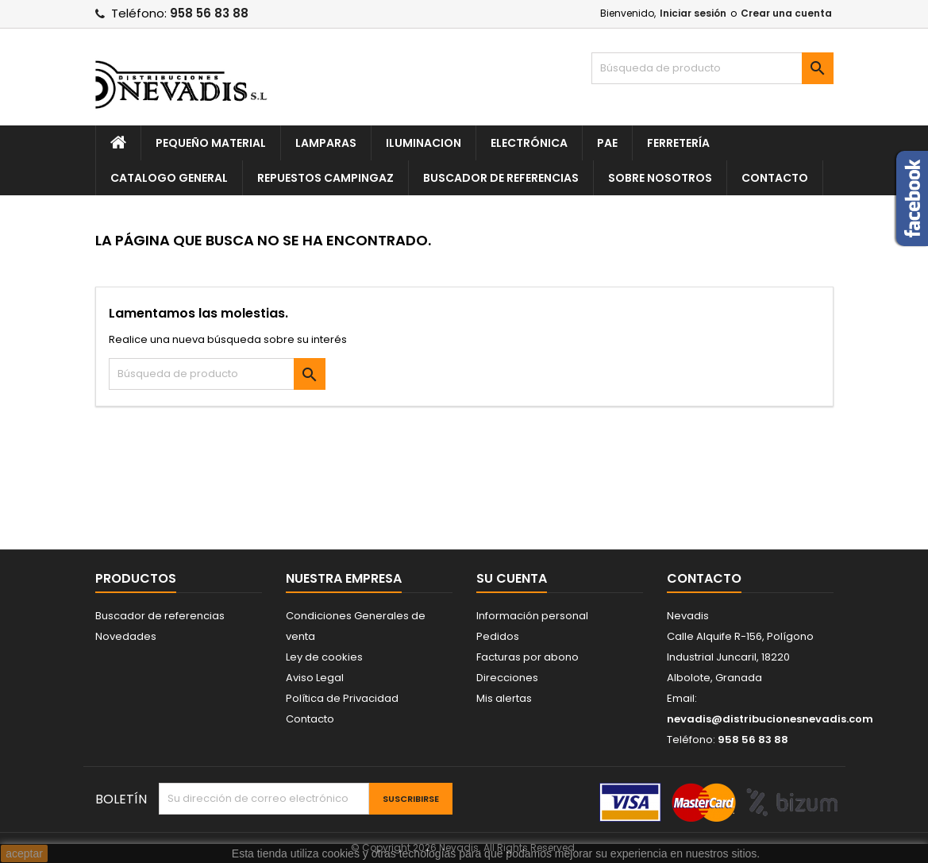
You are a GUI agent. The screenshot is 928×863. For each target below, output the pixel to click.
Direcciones (507, 677)
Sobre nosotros (660, 178)
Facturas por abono (527, 657)
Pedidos (497, 636)
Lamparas (325, 143)
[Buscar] (712, 68)
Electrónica (529, 143)
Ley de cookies (324, 657)
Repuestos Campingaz (325, 178)
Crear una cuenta (786, 13)
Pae (607, 143)
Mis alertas (504, 698)
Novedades (125, 636)
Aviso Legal (315, 677)
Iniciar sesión (693, 13)
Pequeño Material (211, 143)
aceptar (24, 853)
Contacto (774, 178)
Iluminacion (423, 143)
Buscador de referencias (501, 178)
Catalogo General (169, 178)
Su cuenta (511, 578)
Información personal (532, 615)
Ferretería (678, 143)
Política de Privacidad (342, 698)
